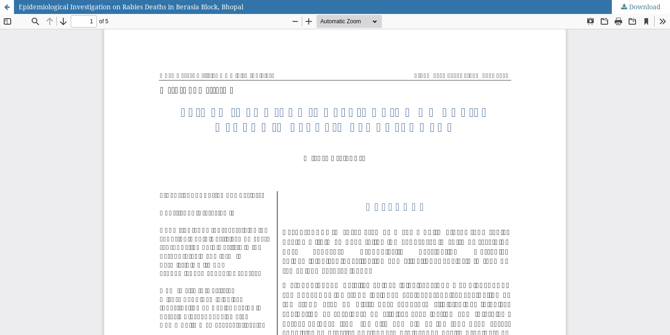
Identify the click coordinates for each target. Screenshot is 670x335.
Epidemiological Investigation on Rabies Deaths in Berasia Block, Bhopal (131, 6)
